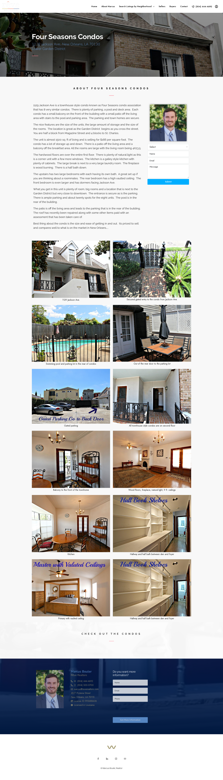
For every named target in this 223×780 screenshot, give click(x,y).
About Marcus (108, 6)
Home (94, 6)
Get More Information (130, 719)
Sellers (162, 6)
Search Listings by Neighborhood (135, 6)
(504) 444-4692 (202, 6)
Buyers (173, 6)
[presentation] (134, 709)
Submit (168, 181)
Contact (184, 6)
